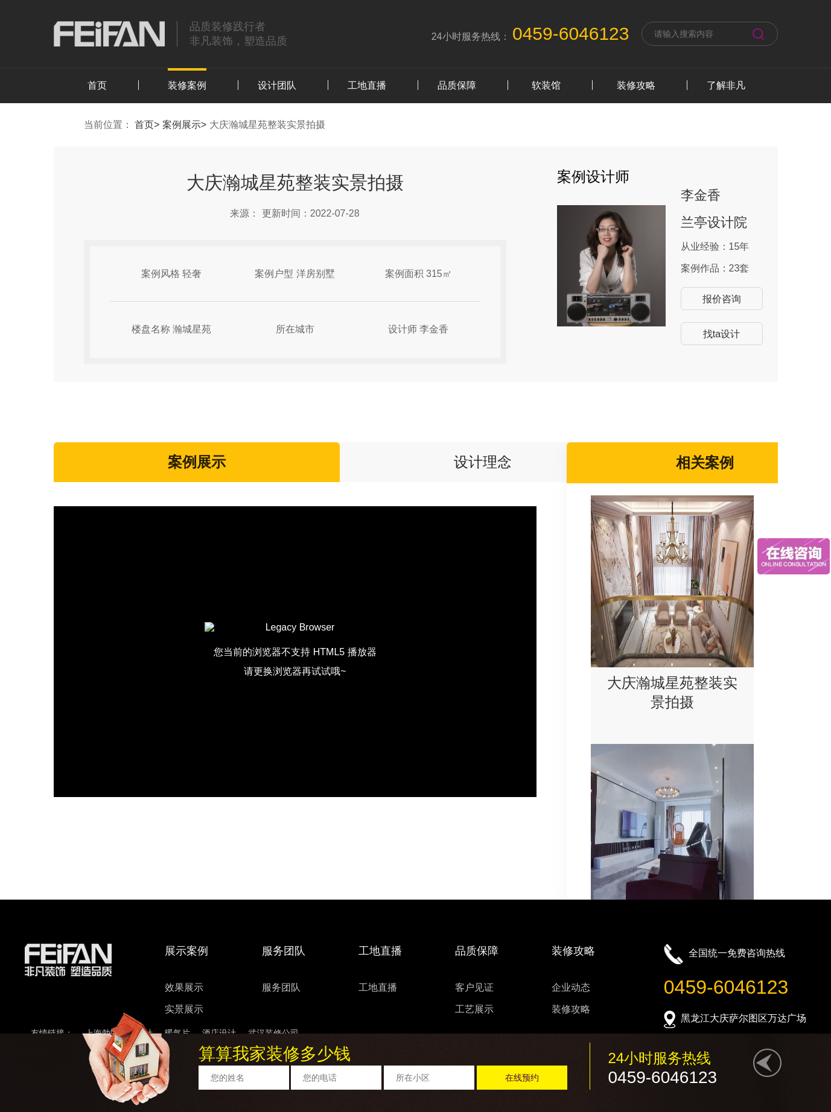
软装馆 (546, 85)
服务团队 (281, 987)
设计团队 (277, 85)
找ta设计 (721, 334)
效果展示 (184, 987)
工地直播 (367, 85)
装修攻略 (636, 85)
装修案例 (187, 85)
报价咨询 (721, 299)
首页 (97, 85)
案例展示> (185, 124)
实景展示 (184, 1009)
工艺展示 (474, 1009)
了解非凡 (726, 85)
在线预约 (522, 1077)
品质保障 (457, 85)
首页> (148, 124)
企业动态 (571, 987)
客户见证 (474, 987)
